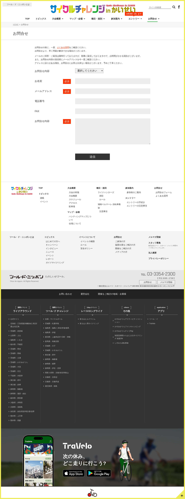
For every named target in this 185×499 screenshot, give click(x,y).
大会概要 (56, 18)
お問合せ (152, 18)
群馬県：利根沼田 (52, 341)
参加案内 (115, 18)
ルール (102, 199)
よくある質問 (63, 47)
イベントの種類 (88, 241)
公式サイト (14, 319)
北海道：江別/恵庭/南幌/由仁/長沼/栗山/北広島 (23, 325)
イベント (44, 201)
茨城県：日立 (15, 371)
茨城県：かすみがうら (19, 362)
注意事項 (103, 211)
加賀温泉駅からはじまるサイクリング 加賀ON (128, 337)
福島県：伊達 (50, 332)
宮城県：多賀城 (16, 331)
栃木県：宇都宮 (16, 344)
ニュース (50, 252)
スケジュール (75, 199)
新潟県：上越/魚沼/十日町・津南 (57, 337)
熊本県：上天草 (16, 416)
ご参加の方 (120, 241)
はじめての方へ (53, 241)
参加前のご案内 (134, 192)
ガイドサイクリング (55, 262)
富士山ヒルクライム (87, 319)
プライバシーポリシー (158, 258)
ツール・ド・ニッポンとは (18, 4)
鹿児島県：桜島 (51, 386)
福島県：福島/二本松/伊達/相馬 (57, 328)
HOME (15, 25)
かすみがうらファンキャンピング (128, 327)
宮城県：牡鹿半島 (52, 324)
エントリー (133, 18)
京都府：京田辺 (51, 377)
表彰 (101, 196)
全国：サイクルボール (53, 319)
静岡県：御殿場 (16, 389)
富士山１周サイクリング (89, 324)
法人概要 (152, 253)
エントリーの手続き (136, 202)
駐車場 (72, 206)
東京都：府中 (15, 380)
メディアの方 (121, 252)
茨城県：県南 (15, 353)
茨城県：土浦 (15, 358)
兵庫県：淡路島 (16, 407)
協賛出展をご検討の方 (125, 245)
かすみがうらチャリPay (124, 331)
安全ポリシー (87, 248)
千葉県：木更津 (16, 376)
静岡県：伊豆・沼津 (53, 368)
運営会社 (85, 294)
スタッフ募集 (154, 243)
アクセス (73, 203)
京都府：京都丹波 (52, 382)
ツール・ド (153, 319)
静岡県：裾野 (50, 364)
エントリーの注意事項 (137, 206)
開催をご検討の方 (123, 248)
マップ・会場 (76, 18)
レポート (50, 259)
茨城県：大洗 (15, 367)
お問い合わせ (65, 294)
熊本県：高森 (15, 420)
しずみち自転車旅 (121, 343)
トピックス (40, 18)
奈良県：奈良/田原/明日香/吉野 (22, 411)
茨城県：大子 (50, 346)
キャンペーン (52, 245)
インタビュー (52, 248)
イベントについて (87, 237)
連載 (42, 198)
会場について (75, 223)
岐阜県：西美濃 (16, 398)
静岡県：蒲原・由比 (18, 394)
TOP (27, 18)
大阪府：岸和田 (16, 403)
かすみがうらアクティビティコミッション (128, 320)
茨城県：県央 (15, 349)
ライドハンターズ (106, 192)
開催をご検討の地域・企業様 (112, 294)
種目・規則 (96, 18)
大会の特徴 (74, 192)
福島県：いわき (16, 340)
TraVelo (152, 324)
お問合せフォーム (164, 192)
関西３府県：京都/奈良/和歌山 (57, 373)
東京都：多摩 (15, 385)
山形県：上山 (15, 335)
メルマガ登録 (154, 237)
